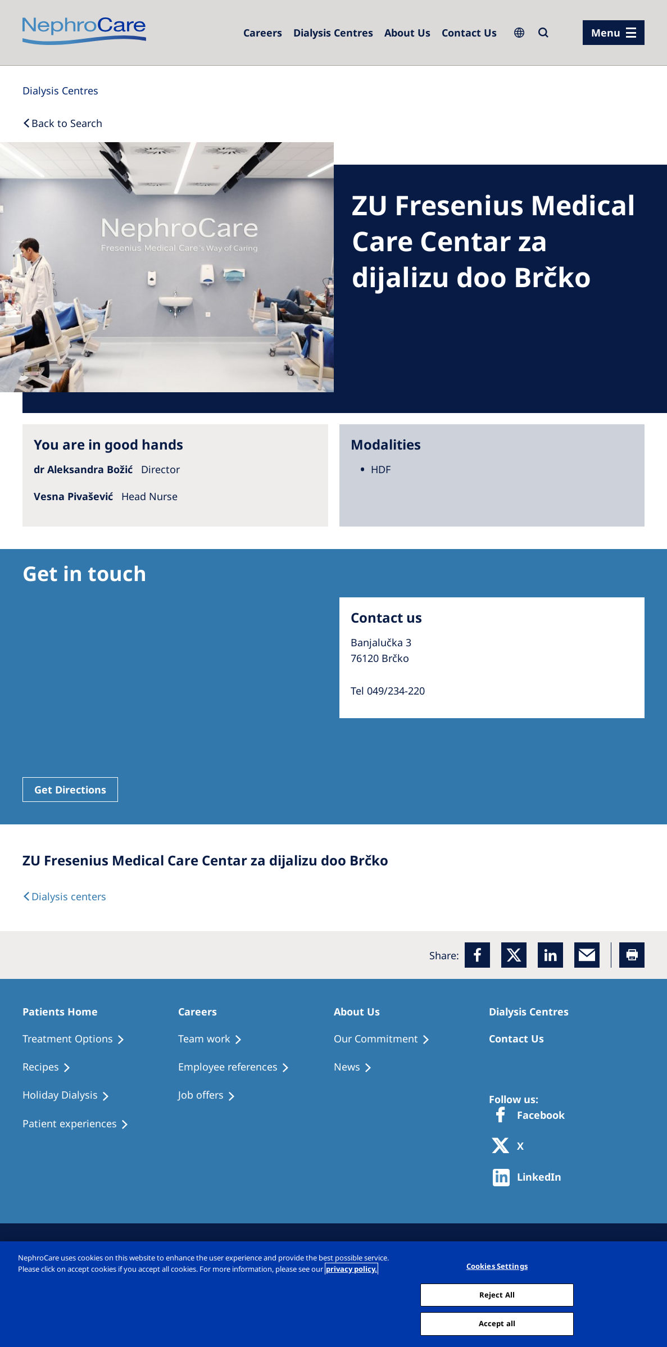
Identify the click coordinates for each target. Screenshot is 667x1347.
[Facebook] (477, 955)
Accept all (497, 1323)
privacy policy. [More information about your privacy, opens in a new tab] (351, 1269)
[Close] (649, 1293)
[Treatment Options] (78, 1039)
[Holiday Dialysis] (71, 1095)
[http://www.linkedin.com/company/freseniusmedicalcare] (530, 1177)
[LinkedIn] (550, 955)
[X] (511, 1146)
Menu (605, 32)
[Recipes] (51, 1067)
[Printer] (632, 955)
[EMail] (587, 955)
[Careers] (263, 32)
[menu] (614, 32)
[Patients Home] (65, 1011)
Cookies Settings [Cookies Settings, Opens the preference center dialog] (497, 1266)
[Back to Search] (62, 123)
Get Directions (70, 789)
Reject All (497, 1295)
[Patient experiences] (80, 1123)
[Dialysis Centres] (333, 32)
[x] (514, 955)
